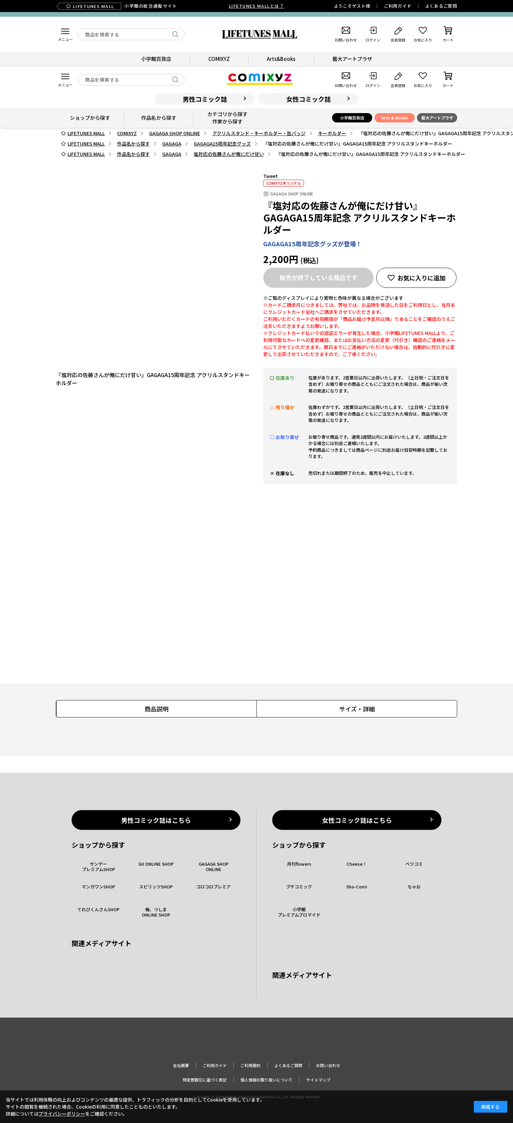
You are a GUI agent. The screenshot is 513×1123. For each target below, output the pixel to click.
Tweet (270, 176)
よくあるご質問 (441, 6)
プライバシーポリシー (61, 1113)
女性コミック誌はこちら (357, 820)
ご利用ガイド (398, 6)
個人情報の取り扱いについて (266, 1080)
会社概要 (181, 1065)
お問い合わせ (328, 1065)
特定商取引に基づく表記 (205, 1080)
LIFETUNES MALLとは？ (256, 6)
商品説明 (156, 708)
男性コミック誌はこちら (156, 820)
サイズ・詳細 (357, 708)
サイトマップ (318, 1080)
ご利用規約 (250, 1065)
